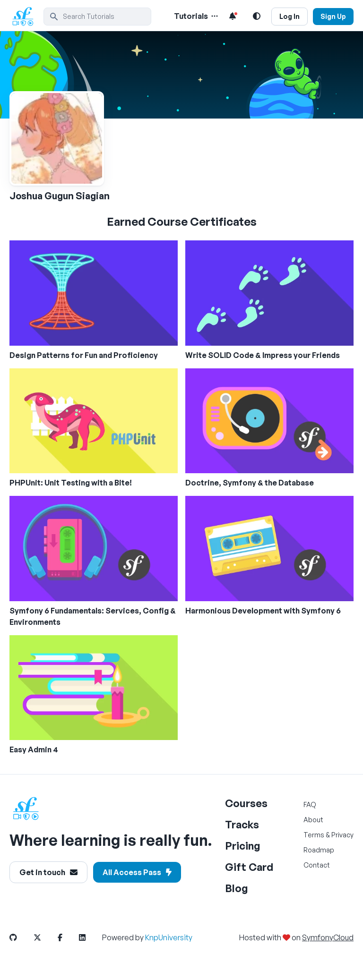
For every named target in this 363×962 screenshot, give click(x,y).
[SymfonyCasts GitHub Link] (20, 937)
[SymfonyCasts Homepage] (26, 16)
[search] (97, 17)
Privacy (342, 835)
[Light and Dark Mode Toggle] (256, 16)
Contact (316, 865)
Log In (289, 16)
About (313, 820)
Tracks (242, 824)
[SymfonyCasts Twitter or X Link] (45, 937)
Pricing (242, 845)
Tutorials (191, 16)
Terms (313, 835)
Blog (236, 888)
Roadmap (318, 850)
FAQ (309, 804)
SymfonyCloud (328, 937)
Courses (246, 803)
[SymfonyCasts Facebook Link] (68, 937)
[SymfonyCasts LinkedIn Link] (90, 937)
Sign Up (333, 16)
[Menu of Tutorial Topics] (213, 16)
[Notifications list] (232, 16)
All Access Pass (137, 872)
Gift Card (249, 866)
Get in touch (48, 872)
